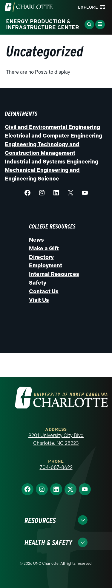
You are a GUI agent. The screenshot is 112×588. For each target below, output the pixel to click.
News (36, 240)
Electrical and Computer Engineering (53, 135)
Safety (37, 283)
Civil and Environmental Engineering (52, 127)
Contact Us (44, 291)
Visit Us (39, 300)
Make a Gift (44, 248)
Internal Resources (54, 274)
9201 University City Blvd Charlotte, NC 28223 (56, 439)
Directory (41, 257)
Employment (45, 265)
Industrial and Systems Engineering (51, 161)
